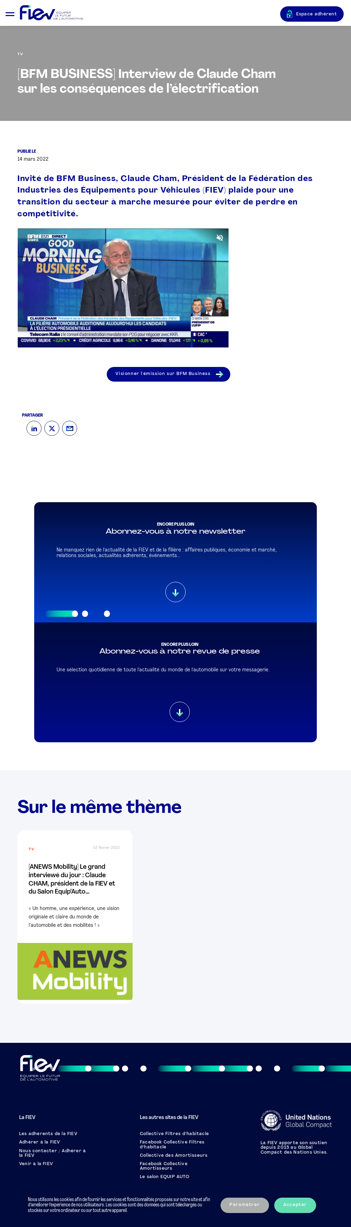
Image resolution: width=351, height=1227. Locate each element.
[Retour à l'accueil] (150, 13)
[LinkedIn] (34, 428)
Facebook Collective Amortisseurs (164, 1166)
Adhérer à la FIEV (39, 1142)
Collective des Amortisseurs (174, 1156)
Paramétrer (245, 1205)
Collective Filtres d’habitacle (174, 1134)
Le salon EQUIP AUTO (164, 1177)
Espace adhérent (316, 14)
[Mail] (69, 428)
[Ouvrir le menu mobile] (9, 13)
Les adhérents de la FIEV (48, 1134)
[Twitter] (51, 428)
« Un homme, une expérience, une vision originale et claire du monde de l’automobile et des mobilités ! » (74, 917)
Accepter (295, 1205)
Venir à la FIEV (36, 1164)
